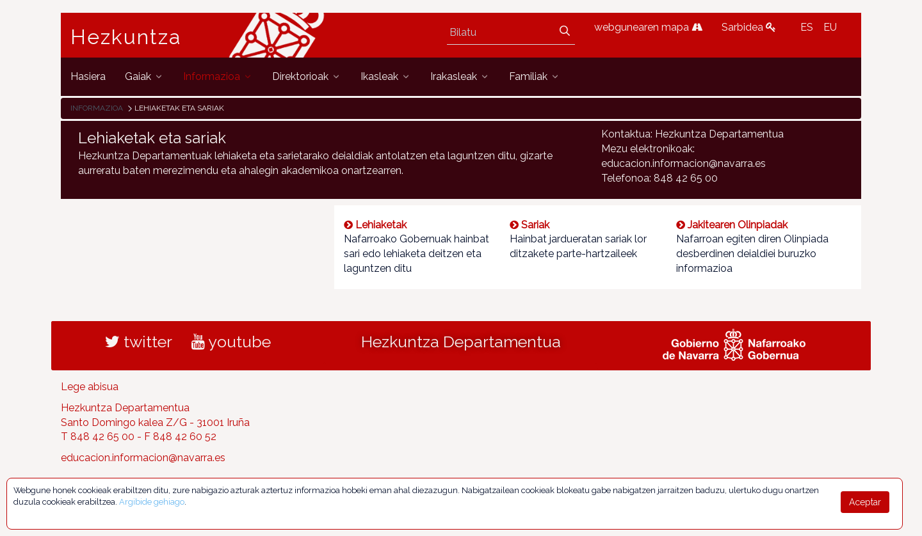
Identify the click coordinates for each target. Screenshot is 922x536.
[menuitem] (88, 76)
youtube (231, 341)
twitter (138, 341)
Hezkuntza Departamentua (461, 341)
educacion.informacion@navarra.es (143, 458)
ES (806, 27)
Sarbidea (749, 27)
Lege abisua (89, 387)
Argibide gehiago (151, 502)
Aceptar (865, 502)
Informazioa (96, 108)
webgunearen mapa (648, 27)
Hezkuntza (126, 37)
